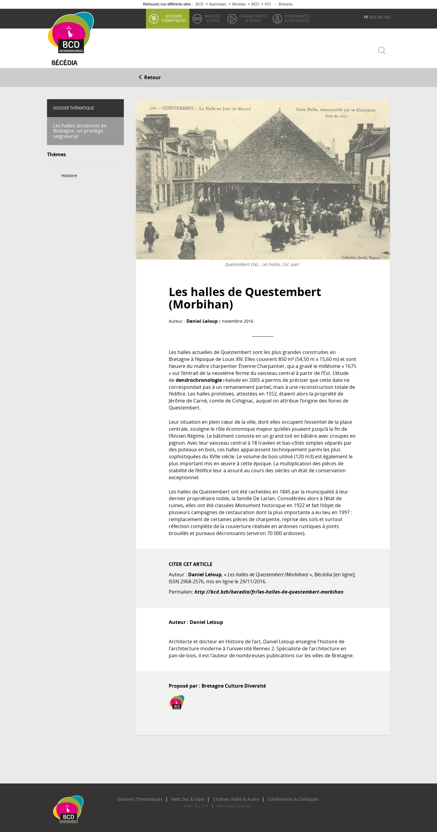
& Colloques (296, 18)
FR (366, 17)
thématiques (172, 18)
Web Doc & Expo (192, 796)
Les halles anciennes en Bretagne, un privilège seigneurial (80, 128)
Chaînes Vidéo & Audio (232, 796)
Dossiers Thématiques (152, 796)
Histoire (69, 173)
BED (255, 4)
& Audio (252, 18)
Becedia (69, 61)
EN (380, 17)
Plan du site (199, 803)
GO (387, 17)
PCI (268, 4)
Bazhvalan (217, 4)
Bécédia (238, 4)
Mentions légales (231, 803)
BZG (373, 17)
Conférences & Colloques (281, 796)
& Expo (212, 18)
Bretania (285, 4)
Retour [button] (149, 75)
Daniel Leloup (200, 318)
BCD (199, 4)
